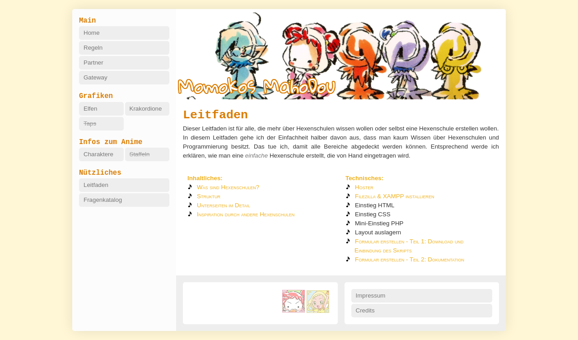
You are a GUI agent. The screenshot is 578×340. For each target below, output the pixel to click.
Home (92, 32)
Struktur (208, 196)
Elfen (90, 108)
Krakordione (146, 108)
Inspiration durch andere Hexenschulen (245, 214)
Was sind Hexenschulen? (228, 187)
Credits (365, 310)
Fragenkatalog (103, 199)
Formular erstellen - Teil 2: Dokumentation (409, 259)
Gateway (95, 77)
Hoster (364, 187)
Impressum (371, 295)
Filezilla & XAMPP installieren (394, 196)
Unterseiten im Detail (223, 205)
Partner (93, 62)
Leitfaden (96, 185)
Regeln (93, 47)
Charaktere (98, 154)
